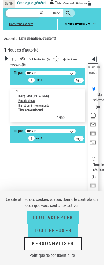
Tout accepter (53, 218)
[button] (42, 13)
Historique (82, 3)
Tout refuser (53, 231)
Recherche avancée (21, 24)
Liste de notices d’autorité (37, 38)
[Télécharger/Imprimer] (93, 117)
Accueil (9, 38)
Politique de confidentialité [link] (52, 255)
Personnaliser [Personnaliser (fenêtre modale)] (53, 244)
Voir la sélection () (39, 59)
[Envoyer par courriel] (93, 126)
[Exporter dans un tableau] (93, 135)
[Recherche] (22, 13)
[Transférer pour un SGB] (93, 144)
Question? (68, 3)
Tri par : (19, 72)
